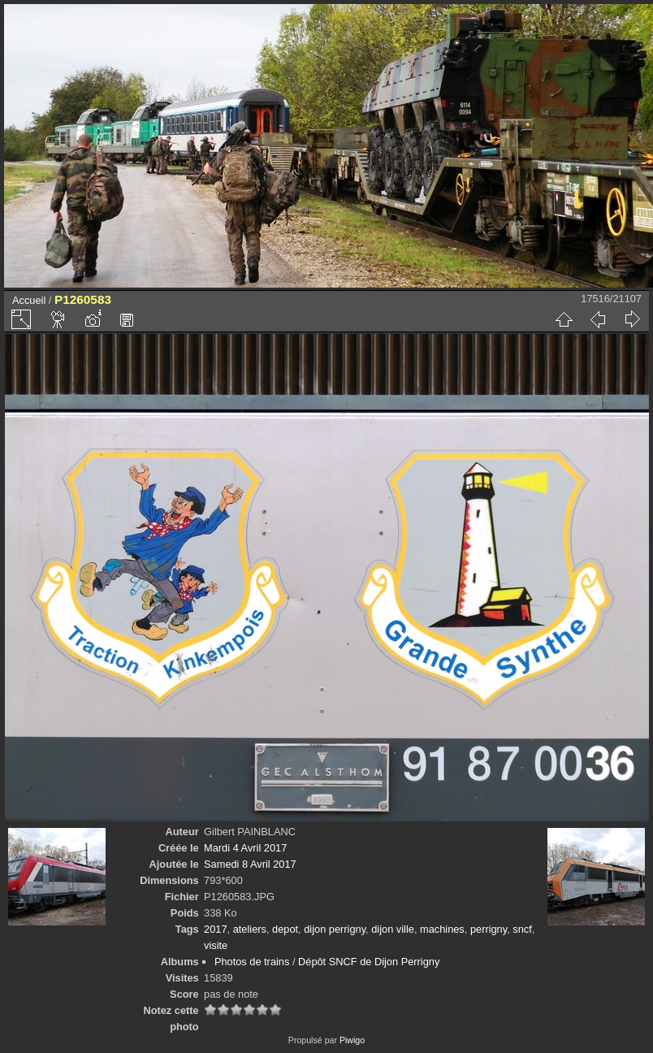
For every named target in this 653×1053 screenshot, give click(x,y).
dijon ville (392, 929)
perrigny (488, 929)
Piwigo (352, 1040)
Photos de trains (251, 962)
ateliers (249, 929)
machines (442, 929)
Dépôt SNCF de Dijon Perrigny (368, 962)
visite (215, 945)
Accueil (28, 300)
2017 (215, 929)
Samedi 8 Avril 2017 (250, 864)
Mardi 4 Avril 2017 (245, 848)
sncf (521, 929)
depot (285, 929)
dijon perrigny (334, 929)
